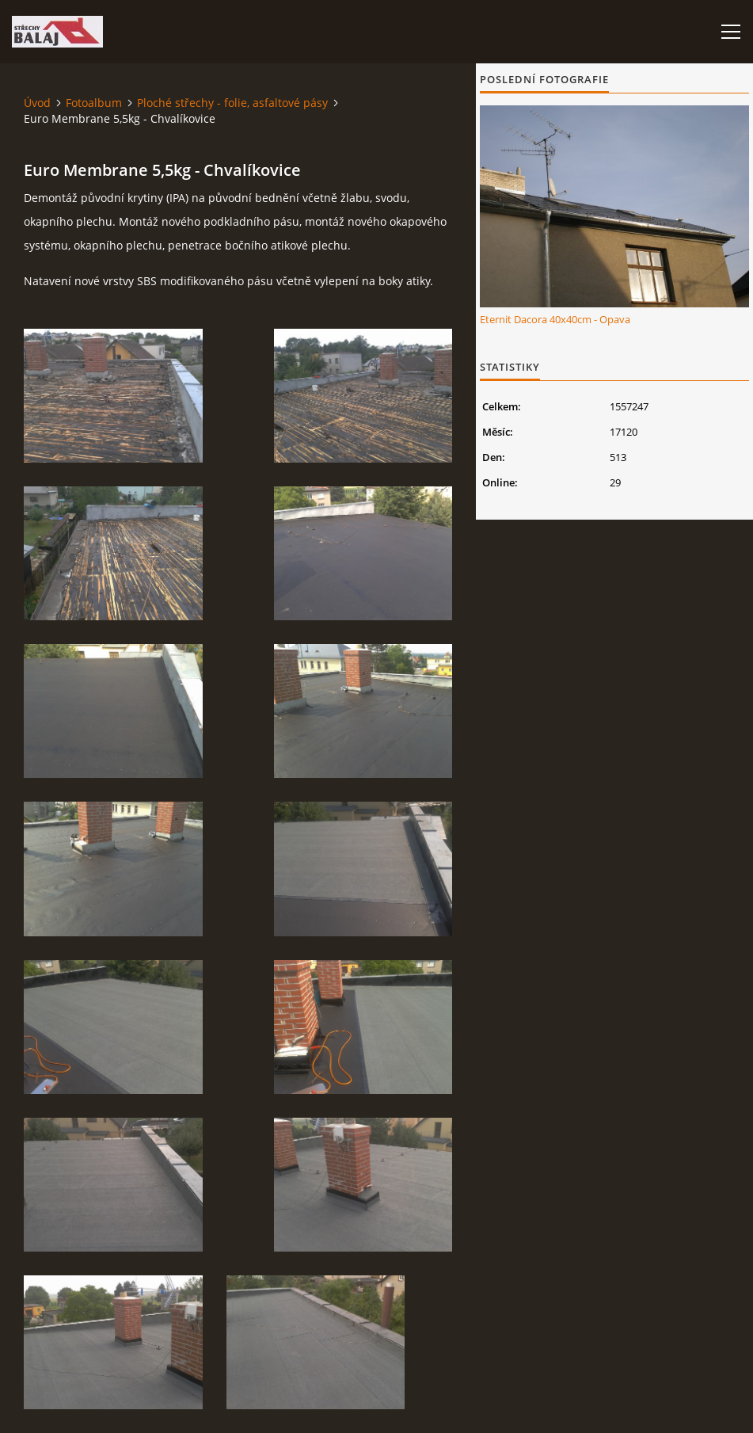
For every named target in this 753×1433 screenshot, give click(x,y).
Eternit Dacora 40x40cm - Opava (555, 319)
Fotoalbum (94, 102)
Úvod (37, 102)
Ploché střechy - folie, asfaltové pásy (232, 102)
